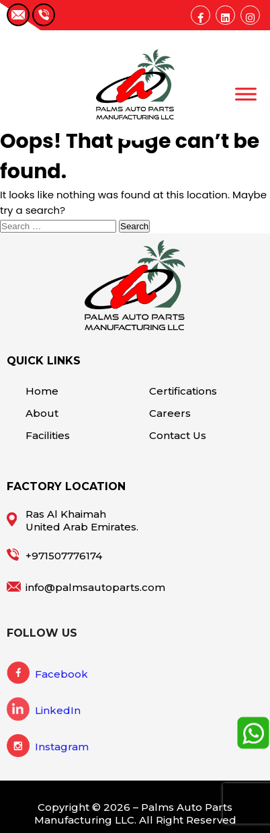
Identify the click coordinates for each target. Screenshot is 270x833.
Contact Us (177, 435)
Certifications (183, 391)
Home (42, 391)
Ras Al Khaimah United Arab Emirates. (82, 520)
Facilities (48, 435)
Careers (170, 413)
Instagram (62, 746)
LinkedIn (58, 710)
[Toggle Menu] (246, 93)
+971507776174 (64, 555)
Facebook (61, 674)
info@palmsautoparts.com (95, 587)
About (42, 413)
